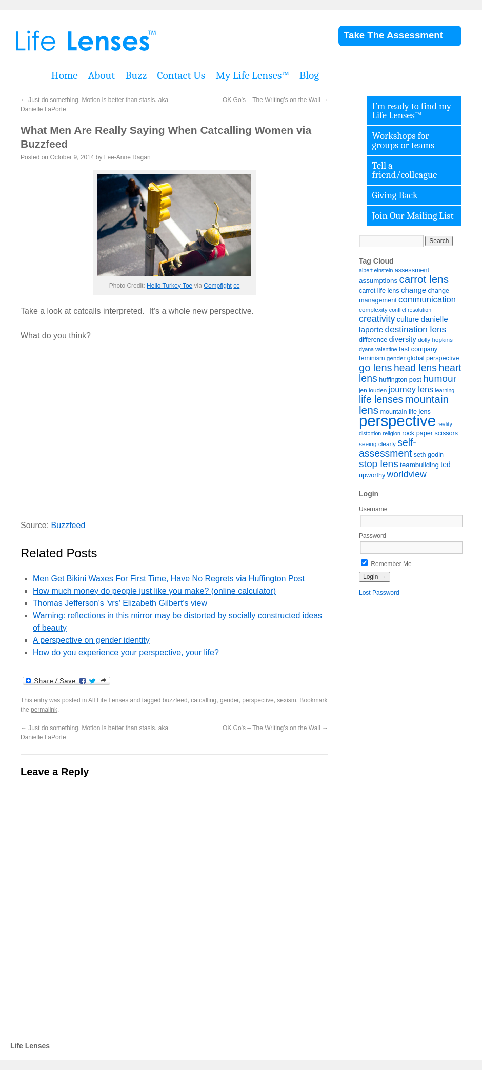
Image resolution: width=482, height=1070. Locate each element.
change (413, 290)
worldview (407, 474)
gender (229, 700)
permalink (44, 709)
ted (445, 464)
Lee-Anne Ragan (127, 157)
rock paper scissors (430, 433)
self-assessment (387, 448)
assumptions (378, 281)
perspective (257, 700)
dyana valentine (378, 349)
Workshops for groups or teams (403, 140)
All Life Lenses (108, 700)
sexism (286, 700)
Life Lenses (138, 41)
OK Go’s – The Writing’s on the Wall (275, 100)
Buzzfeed (68, 525)
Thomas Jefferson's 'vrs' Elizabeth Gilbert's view (120, 603)
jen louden (373, 390)
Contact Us (181, 75)
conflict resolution (410, 310)
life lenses (381, 399)
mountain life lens (405, 411)
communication (427, 300)
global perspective (433, 358)
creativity (377, 319)
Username (373, 509)
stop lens (378, 463)
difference (373, 340)
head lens (415, 367)
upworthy (372, 475)
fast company (418, 349)
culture (408, 319)
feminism (372, 358)
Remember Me (386, 564)
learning (444, 390)
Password (372, 535)
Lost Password (379, 592)
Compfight (218, 285)
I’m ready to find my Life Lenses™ (411, 110)
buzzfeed (175, 700)
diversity (402, 339)
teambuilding (419, 465)
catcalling (203, 700)
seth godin (429, 454)
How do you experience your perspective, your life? (126, 652)
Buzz (136, 75)
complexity (373, 309)
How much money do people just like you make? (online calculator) (154, 591)
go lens (375, 367)
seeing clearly (377, 443)
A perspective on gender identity (91, 640)
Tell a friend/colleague (404, 170)
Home (64, 75)
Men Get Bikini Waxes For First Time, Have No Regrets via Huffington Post (169, 578)
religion (391, 433)
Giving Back (395, 195)
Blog (309, 75)
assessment (412, 270)
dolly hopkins (435, 339)
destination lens (416, 329)
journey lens (411, 389)
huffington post (400, 379)
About (101, 75)
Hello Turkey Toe (169, 285)
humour (439, 378)
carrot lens (424, 279)
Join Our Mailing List (413, 215)
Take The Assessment (393, 35)
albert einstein (376, 270)
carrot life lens (379, 290)
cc (236, 285)
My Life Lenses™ (252, 75)
